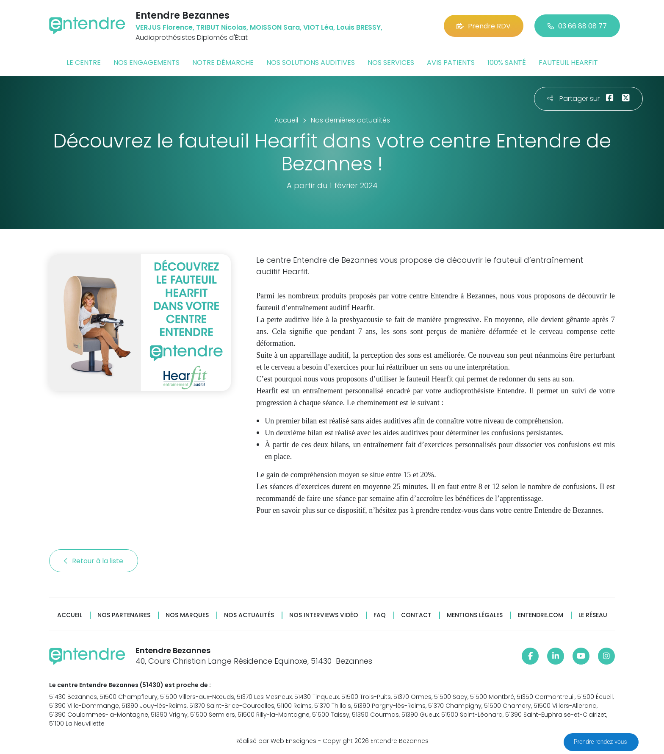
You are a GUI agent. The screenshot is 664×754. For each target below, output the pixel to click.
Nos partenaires (123, 615)
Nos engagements (146, 62)
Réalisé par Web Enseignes (275, 741)
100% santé (506, 62)
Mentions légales (475, 615)
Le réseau (592, 615)
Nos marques (187, 615)
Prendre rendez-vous (601, 741)
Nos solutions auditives (310, 62)
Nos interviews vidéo (323, 615)
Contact (416, 615)
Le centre (83, 62)
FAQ (380, 615)
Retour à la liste (93, 561)
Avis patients (451, 62)
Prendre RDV (483, 26)
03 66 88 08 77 (577, 26)
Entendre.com (540, 615)
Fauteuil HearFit (568, 62)
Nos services (391, 62)
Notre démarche (223, 62)
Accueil (69, 615)
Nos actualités (249, 615)
